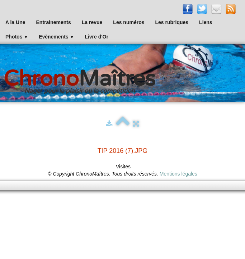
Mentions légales (178, 174)
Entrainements (53, 22)
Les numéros (128, 22)
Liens (205, 22)
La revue (92, 22)
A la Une (15, 22)
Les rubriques (171, 22)
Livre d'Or (96, 37)
